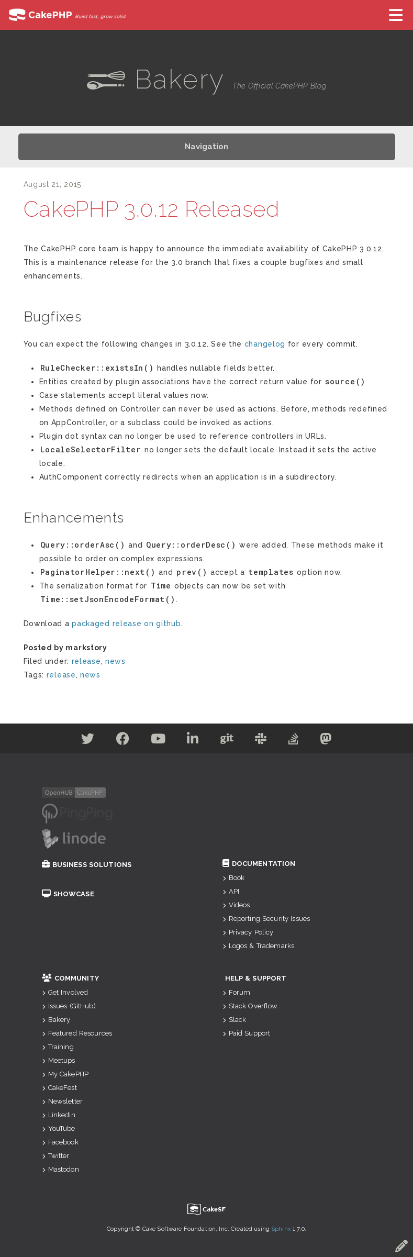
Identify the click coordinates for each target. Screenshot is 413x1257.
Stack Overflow (250, 1006)
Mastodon (60, 1169)
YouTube (58, 1128)
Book (233, 878)
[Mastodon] (325, 740)
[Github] (227, 740)
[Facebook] (123, 740)
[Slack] (260, 740)
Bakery (56, 1020)
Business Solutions (87, 865)
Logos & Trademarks (258, 946)
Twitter (56, 1156)
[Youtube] (158, 740)
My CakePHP (65, 1074)
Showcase (68, 894)
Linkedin (58, 1115)
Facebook (60, 1142)
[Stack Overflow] (293, 740)
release (86, 661)
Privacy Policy (248, 932)
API (231, 891)
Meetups (58, 1060)
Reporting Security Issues (266, 918)
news (115, 661)
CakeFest (59, 1088)
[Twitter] (88, 740)
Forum (236, 992)
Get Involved (65, 992)
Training (58, 1047)
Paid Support (246, 1033)
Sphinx (281, 1229)
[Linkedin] (192, 740)
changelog (264, 344)
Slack (234, 1020)
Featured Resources (77, 1033)
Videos (236, 905)
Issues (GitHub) (69, 1006)
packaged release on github (126, 623)
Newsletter (62, 1101)
